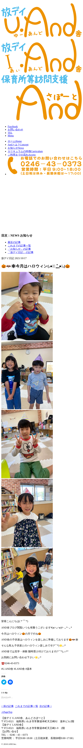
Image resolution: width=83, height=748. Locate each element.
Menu (11, 135)
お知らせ (16, 148)
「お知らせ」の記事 (19, 249)
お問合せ (15, 129)
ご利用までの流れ (22, 154)
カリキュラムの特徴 (25, 151)
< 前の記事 (7, 706)
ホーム (15, 141)
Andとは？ (18, 144)
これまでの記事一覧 (19, 245)
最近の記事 (14, 242)
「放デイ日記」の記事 (20, 252)
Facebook (13, 126)
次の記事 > (45, 706)
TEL (10, 132)
